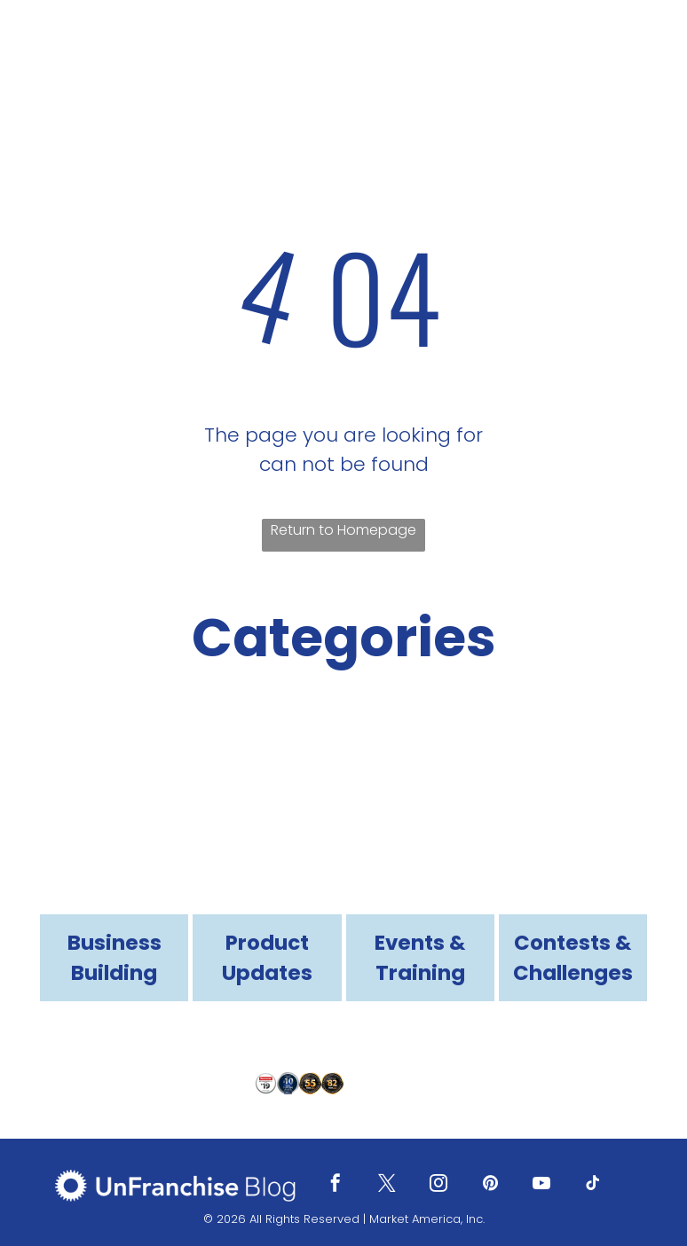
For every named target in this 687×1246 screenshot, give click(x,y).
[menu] (648, 50)
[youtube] (541, 1185)
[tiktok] (593, 1185)
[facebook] (335, 1185)
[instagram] (438, 1185)
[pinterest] (490, 1185)
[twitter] (387, 1185)
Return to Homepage (343, 530)
